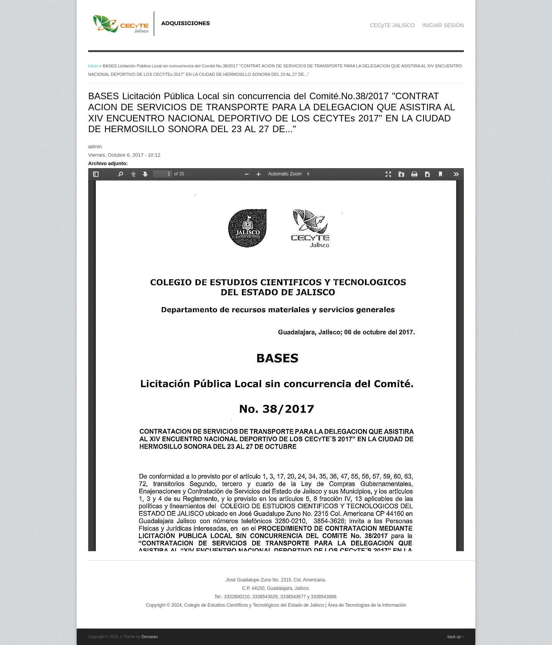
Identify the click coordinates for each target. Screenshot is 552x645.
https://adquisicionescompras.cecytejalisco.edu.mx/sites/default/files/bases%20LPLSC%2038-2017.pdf (276, 359)
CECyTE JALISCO (392, 25)
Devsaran (149, 637)
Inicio (93, 66)
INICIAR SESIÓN (443, 25)
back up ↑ (455, 637)
